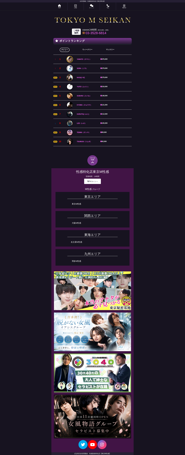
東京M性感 (76, 204)
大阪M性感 (76, 223)
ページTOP (92, 160)
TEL (108, 6)
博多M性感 (76, 261)
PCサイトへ (92, 181)
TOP (59, 6)
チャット (91, 6)
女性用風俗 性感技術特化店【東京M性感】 (92, 1)
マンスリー (110, 49)
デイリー (64, 50)
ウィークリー (87, 49)
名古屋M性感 (76, 242)
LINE (75, 6)
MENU (124, 6)
